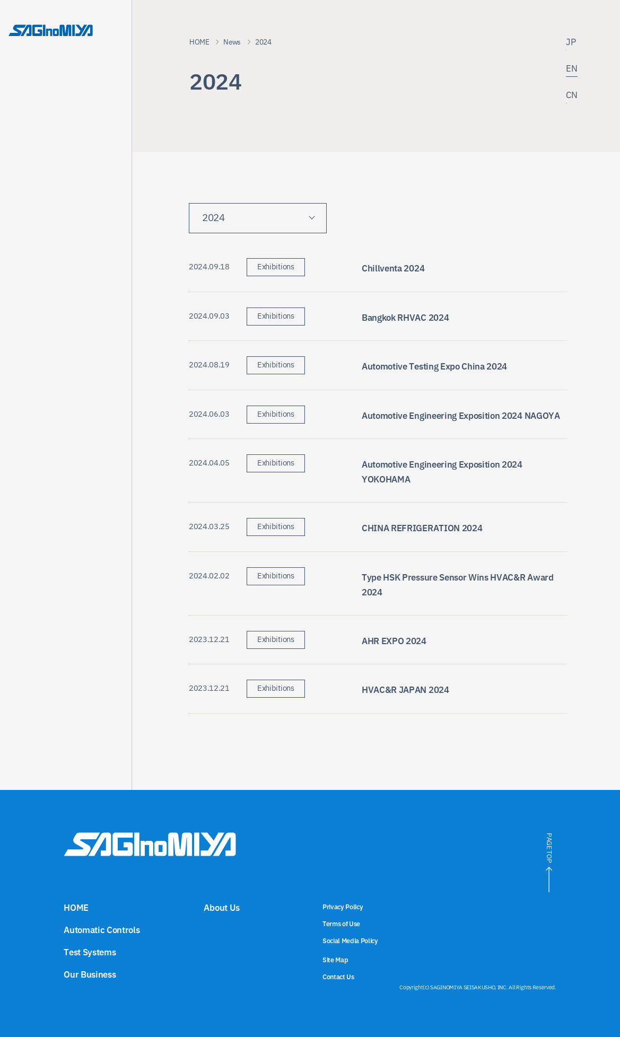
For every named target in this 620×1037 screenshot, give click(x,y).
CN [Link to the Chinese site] (571, 96)
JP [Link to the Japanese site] (570, 43)
